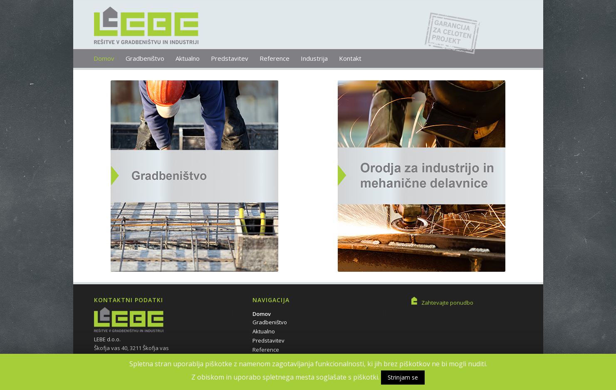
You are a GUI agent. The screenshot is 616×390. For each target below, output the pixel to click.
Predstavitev (268, 340)
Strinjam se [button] (403, 377)
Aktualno (263, 331)
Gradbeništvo (269, 322)
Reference (265, 349)
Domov (261, 314)
